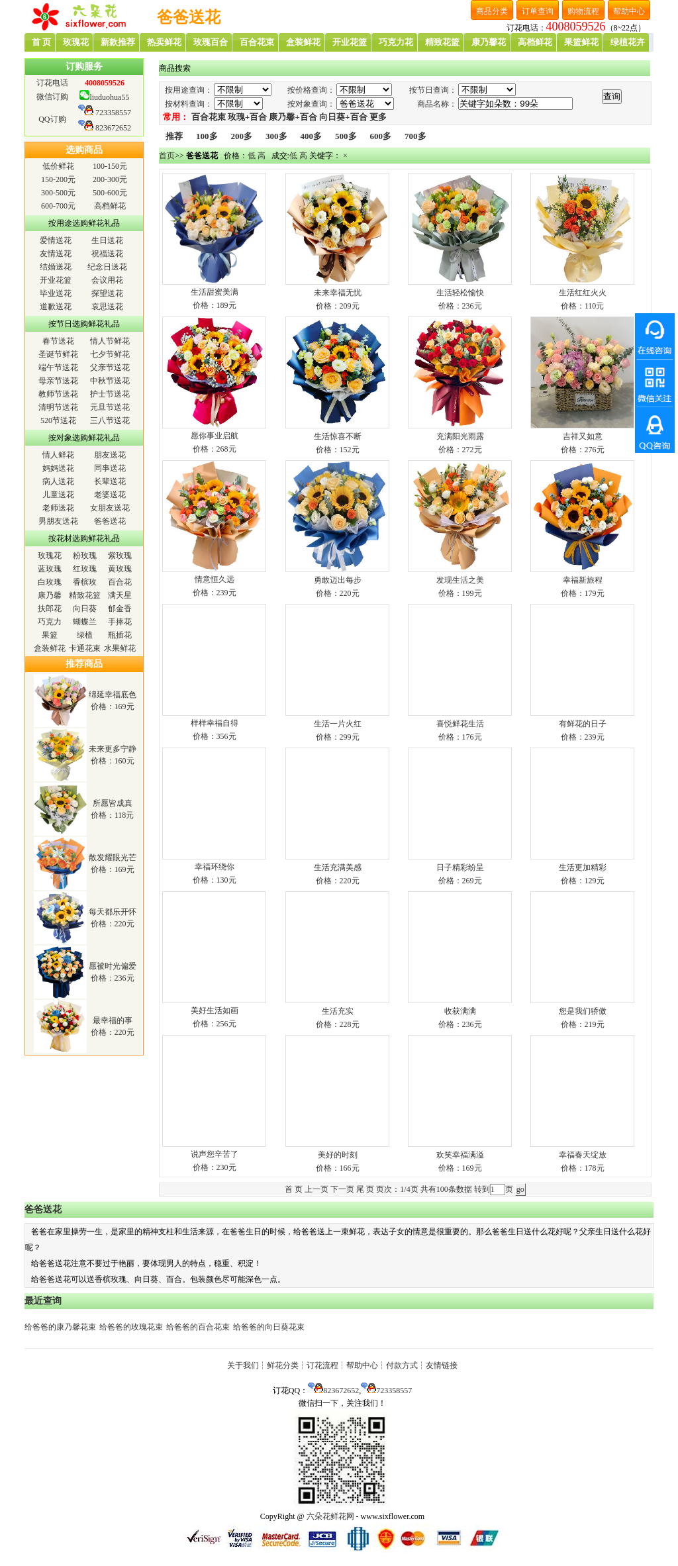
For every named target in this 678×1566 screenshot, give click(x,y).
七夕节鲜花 (110, 354)
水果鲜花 (120, 648)
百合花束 (208, 117)
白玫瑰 (50, 582)
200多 (242, 136)
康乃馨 (50, 595)
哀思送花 (107, 306)
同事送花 (110, 468)
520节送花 (58, 420)
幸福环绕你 (214, 866)
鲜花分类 (283, 1365)
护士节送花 (110, 394)
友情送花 (56, 253)
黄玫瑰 (120, 568)
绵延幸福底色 (112, 694)
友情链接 (442, 1365)
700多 (415, 136)
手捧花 (120, 621)
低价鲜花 (58, 166)
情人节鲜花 (110, 341)
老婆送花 (110, 494)
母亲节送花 (58, 380)
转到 (482, 1189)
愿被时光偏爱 (112, 966)
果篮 (50, 635)
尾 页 (365, 1189)
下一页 (342, 1189)
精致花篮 (85, 595)
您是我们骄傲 (582, 1011)
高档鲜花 (110, 206)
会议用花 (107, 280)
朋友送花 (110, 455)
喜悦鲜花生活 (460, 723)
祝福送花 (107, 253)
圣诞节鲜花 (58, 354)
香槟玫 (85, 582)
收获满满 (460, 1011)
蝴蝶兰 (85, 621)
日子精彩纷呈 (460, 867)
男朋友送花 (58, 521)
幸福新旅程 (583, 580)
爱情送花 (56, 240)
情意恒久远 (214, 579)
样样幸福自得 (214, 723)
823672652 (113, 127)
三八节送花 (110, 420)
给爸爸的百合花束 (198, 1327)
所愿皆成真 (112, 803)
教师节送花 (58, 394)
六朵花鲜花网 (330, 1516)
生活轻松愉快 (460, 292)
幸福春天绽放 (582, 1154)
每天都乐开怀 (112, 911)
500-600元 (110, 192)
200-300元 (110, 179)
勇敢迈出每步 (338, 580)
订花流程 (322, 1365)
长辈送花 (110, 481)
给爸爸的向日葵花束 (269, 1327)
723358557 (113, 112)
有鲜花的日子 (582, 723)
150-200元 (58, 179)
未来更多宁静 (112, 749)
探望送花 (107, 293)
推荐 (174, 136)
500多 (346, 136)
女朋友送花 (110, 508)
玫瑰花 (50, 555)
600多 (381, 136)
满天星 (120, 595)
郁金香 (120, 608)
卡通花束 (85, 648)
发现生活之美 (460, 580)
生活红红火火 (582, 292)
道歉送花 (56, 306)
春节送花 (58, 341)
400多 (311, 136)
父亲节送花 (110, 367)
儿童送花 (58, 494)
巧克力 (50, 621)
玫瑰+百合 (247, 117)
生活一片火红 (338, 723)
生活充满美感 (338, 867)
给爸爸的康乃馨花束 (60, 1327)
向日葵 (85, 608)
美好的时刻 (338, 1154)
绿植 (85, 635)
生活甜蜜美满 (214, 292)
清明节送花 (58, 407)
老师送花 (58, 508)
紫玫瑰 (120, 555)
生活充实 (338, 1011)
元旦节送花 (110, 407)
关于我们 (243, 1365)
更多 (378, 117)
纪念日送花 (107, 266)
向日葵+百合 (343, 117)
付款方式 (402, 1365)
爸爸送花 (110, 521)
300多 (276, 136)
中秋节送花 (110, 380)
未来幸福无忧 (338, 292)
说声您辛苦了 (214, 1154)
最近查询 (43, 1301)
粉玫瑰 (85, 555)
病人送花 (58, 481)
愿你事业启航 (214, 435)
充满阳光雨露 (460, 436)
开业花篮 (56, 280)
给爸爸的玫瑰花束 (131, 1327)
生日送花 (107, 240)
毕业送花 (56, 293)
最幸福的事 (112, 1020)
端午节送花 (58, 367)
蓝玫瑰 (50, 568)
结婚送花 (56, 266)
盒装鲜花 (50, 648)
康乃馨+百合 (292, 117)
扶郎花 (50, 608)
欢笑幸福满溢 (460, 1154)
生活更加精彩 (582, 867)
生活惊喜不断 (338, 436)
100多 (207, 136)
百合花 (120, 582)
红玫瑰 (85, 568)
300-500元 (58, 192)
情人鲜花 (58, 455)
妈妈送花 (58, 468)
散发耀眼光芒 (112, 857)
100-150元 (110, 166)
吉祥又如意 (583, 436)
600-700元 (58, 206)
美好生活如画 (214, 1010)
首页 (167, 155)
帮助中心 (362, 1365)
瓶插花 (120, 635)
